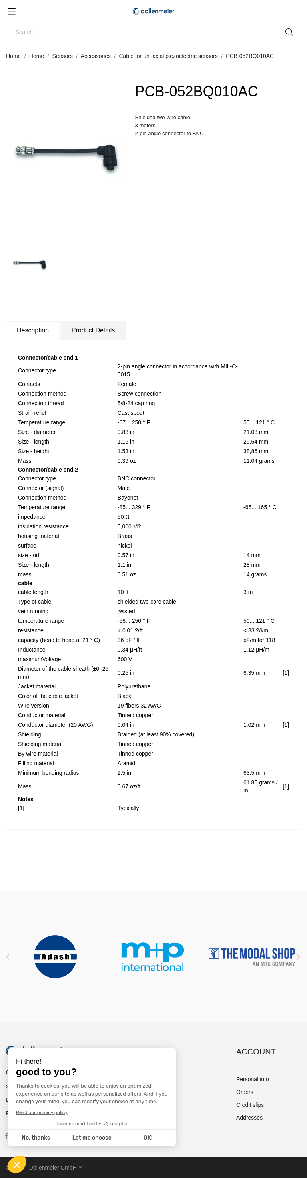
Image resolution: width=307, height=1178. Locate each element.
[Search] (153, 32)
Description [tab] (33, 330)
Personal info (252, 1079)
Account (256, 1051)
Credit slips (250, 1105)
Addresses (249, 1117)
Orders (244, 1092)
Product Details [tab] (93, 330)
